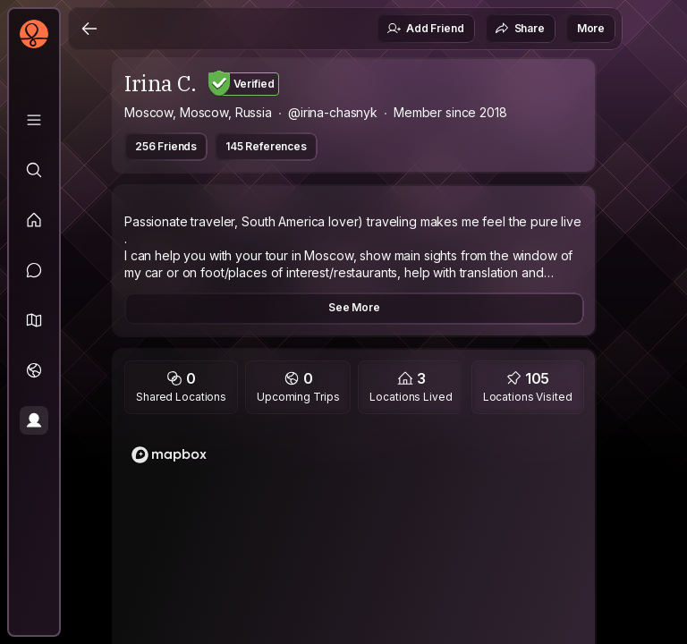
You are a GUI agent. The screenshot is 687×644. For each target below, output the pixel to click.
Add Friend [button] (424, 28)
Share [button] (520, 28)
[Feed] (34, 220)
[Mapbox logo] (169, 455)
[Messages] (34, 270)
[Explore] (34, 170)
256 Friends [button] (166, 146)
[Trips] (34, 370)
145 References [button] (266, 146)
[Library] (34, 120)
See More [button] (354, 307)
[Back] (89, 28)
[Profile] (34, 420)
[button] (34, 320)
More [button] (591, 28)
